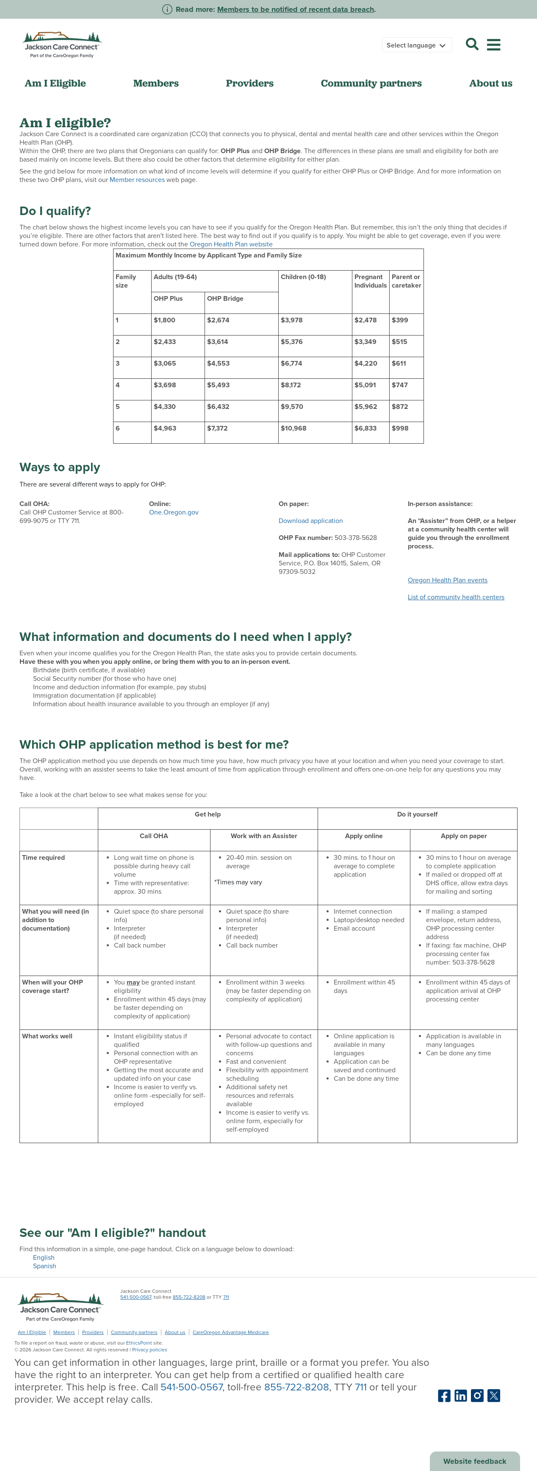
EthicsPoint (139, 1343)
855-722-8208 (189, 1297)
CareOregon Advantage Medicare (231, 1332)
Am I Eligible (55, 82)
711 (226, 1297)
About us (490, 82)
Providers (250, 82)
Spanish (44, 1266)
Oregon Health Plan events (447, 580)
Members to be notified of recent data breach (295, 9)
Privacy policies (149, 1350)
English (44, 1257)
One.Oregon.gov (174, 512)
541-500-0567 (135, 1297)
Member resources (137, 180)
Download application (311, 521)
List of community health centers (456, 597)
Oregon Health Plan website (231, 244)
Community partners (371, 82)
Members (156, 82)
